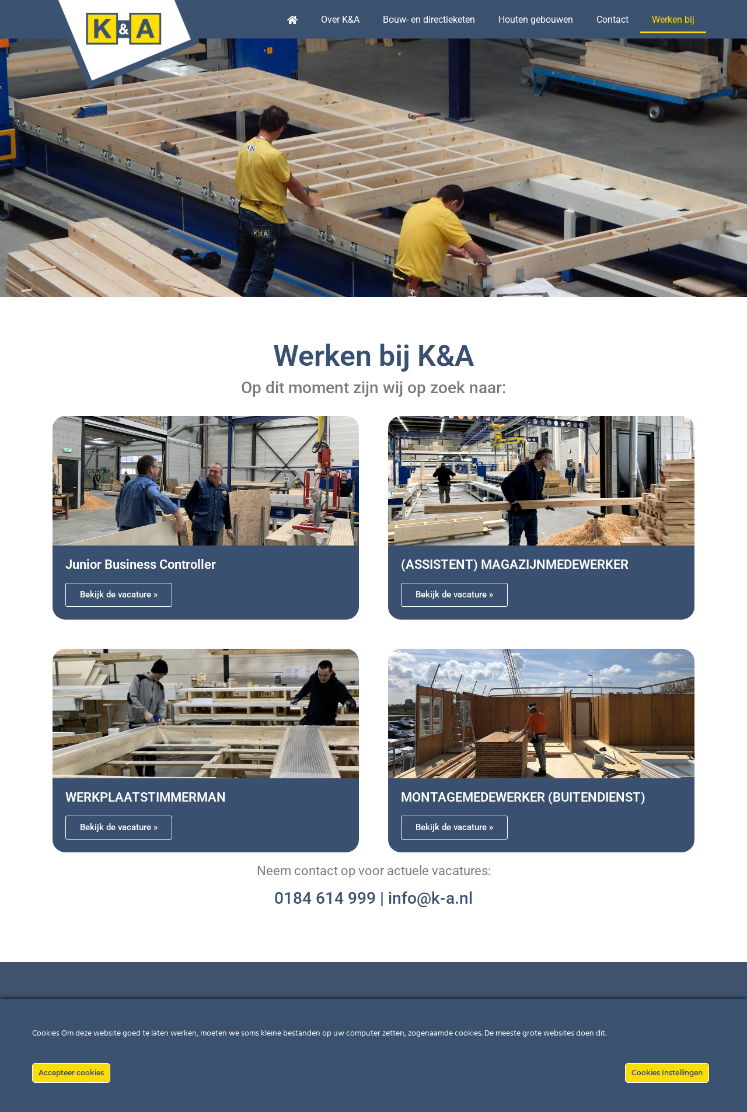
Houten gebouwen (535, 19)
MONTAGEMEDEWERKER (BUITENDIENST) (523, 797)
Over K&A (340, 19)
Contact (612, 19)
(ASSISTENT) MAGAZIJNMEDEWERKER (515, 564)
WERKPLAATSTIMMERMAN (145, 797)
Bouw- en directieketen (429, 19)
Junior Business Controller (140, 564)
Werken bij (673, 19)
